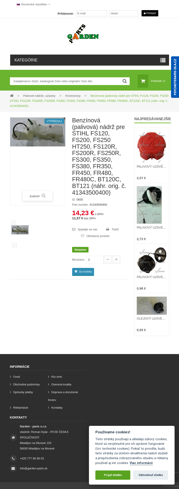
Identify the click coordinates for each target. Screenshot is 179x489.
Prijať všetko (113, 475)
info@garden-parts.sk (33, 468)
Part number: (80, 204)
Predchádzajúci (13, 223)
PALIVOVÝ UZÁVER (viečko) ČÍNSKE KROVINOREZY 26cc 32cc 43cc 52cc (152, 277)
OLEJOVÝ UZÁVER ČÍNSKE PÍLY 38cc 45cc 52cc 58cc (152, 318)
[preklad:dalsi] (14, 245)
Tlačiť (115, 229)
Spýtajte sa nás (87, 229)
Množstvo (78, 259)
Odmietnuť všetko (151, 475)
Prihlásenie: (66, 13)
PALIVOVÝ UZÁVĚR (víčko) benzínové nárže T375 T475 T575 (152, 166)
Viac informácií (141, 463)
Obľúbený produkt (98, 236)
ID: (74, 199)
